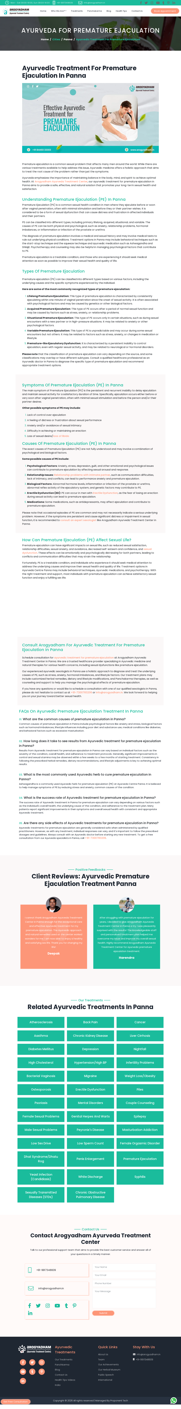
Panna (68, 39)
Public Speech (106, 1378)
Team (101, 1361)
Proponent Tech (119, 1405)
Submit (103, 1313)
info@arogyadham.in (109, 692)
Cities (56, 39)
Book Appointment (165, 11)
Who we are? (58, 10)
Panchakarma (94, 10)
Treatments (77, 10)
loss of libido (61, 436)
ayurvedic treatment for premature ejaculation (84, 657)
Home (43, 10)
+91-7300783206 (81, 692)
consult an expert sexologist (78, 520)
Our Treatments (63, 1361)
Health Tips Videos (65, 1383)
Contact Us (137, 10)
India (57, 1388)
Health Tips (121, 10)
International (105, 1383)
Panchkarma (62, 1366)
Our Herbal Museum (109, 1372)
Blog (109, 10)
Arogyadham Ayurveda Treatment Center (61, 181)
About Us (103, 1355)
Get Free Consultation (17, 1401)
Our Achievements (108, 1367)
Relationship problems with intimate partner (82, 475)
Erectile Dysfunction (105, 493)
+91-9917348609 (46, 1270)
